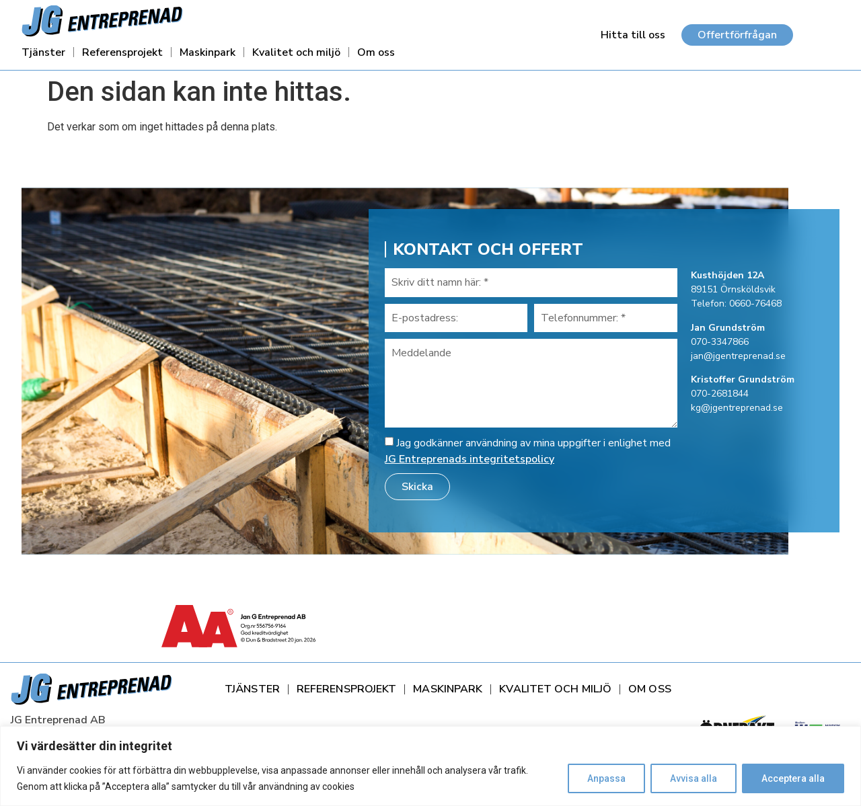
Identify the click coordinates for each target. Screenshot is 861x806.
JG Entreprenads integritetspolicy (469, 459)
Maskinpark (207, 52)
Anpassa (606, 778)
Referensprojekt (122, 52)
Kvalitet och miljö (296, 52)
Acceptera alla (793, 778)
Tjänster (43, 52)
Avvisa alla (693, 778)
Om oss (376, 52)
